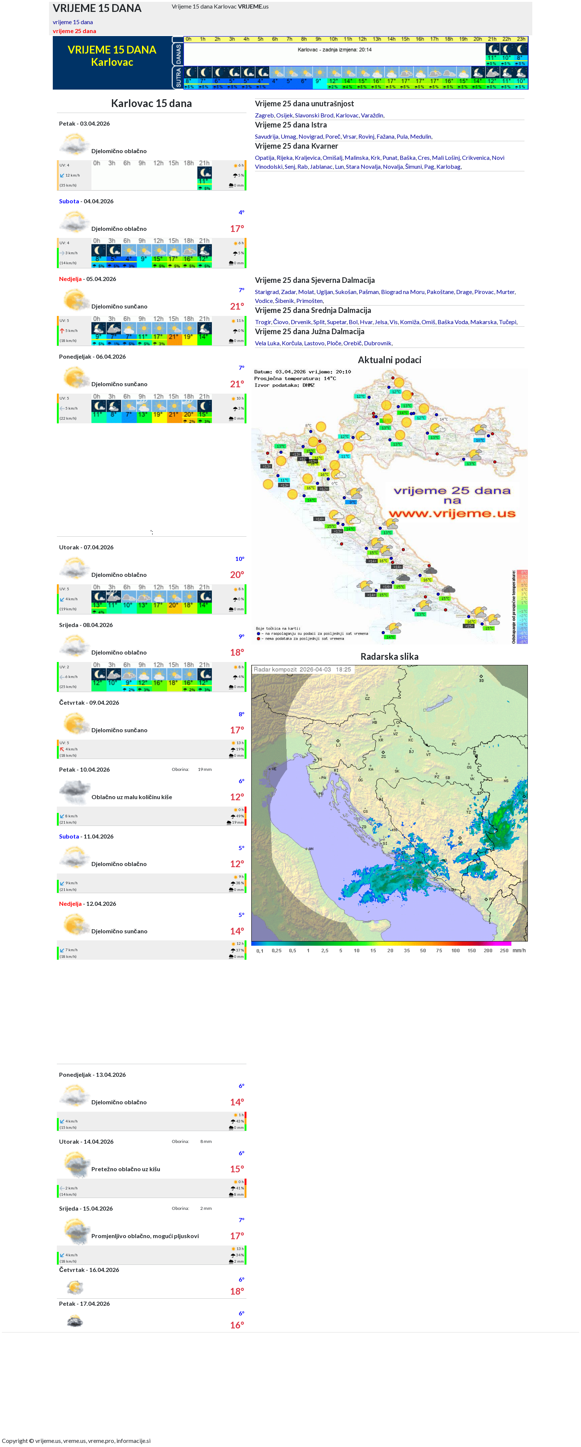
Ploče (334, 342)
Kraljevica (307, 157)
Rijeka (285, 157)
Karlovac (347, 115)
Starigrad (267, 291)
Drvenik (301, 321)
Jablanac (321, 166)
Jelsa (381, 321)
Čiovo (281, 321)
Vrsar (349, 136)
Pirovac (484, 291)
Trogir (263, 321)
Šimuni (413, 166)
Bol (353, 321)
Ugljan (324, 291)
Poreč (332, 136)
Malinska (356, 157)
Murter (505, 291)
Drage (464, 291)
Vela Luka (267, 342)
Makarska (483, 321)
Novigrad (310, 136)
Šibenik (284, 300)
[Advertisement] (151, 475)
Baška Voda (453, 321)
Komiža (409, 321)
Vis (394, 321)
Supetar (336, 321)
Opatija (264, 157)
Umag (288, 136)
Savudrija (266, 136)
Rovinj (366, 136)
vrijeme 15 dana (73, 21)
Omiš (428, 321)
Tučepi (507, 321)
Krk (375, 157)
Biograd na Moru (403, 291)
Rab (302, 166)
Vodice (264, 300)
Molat (306, 291)
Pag (429, 166)
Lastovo (314, 342)
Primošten (309, 300)
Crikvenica (476, 157)
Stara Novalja (363, 166)
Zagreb (264, 115)
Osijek (284, 115)
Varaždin (372, 115)
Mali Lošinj (446, 157)
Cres (424, 157)
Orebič (352, 342)
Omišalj (332, 157)
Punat (390, 157)
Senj (290, 166)
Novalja (393, 166)
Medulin (420, 136)
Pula (402, 136)
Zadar (288, 291)
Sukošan (345, 291)
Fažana (385, 136)
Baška (408, 157)
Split (319, 321)
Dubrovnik (377, 342)
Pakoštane (440, 291)
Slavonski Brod (314, 115)
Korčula (292, 342)
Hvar (366, 321)
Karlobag (448, 166)
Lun (339, 166)
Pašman (369, 291)
